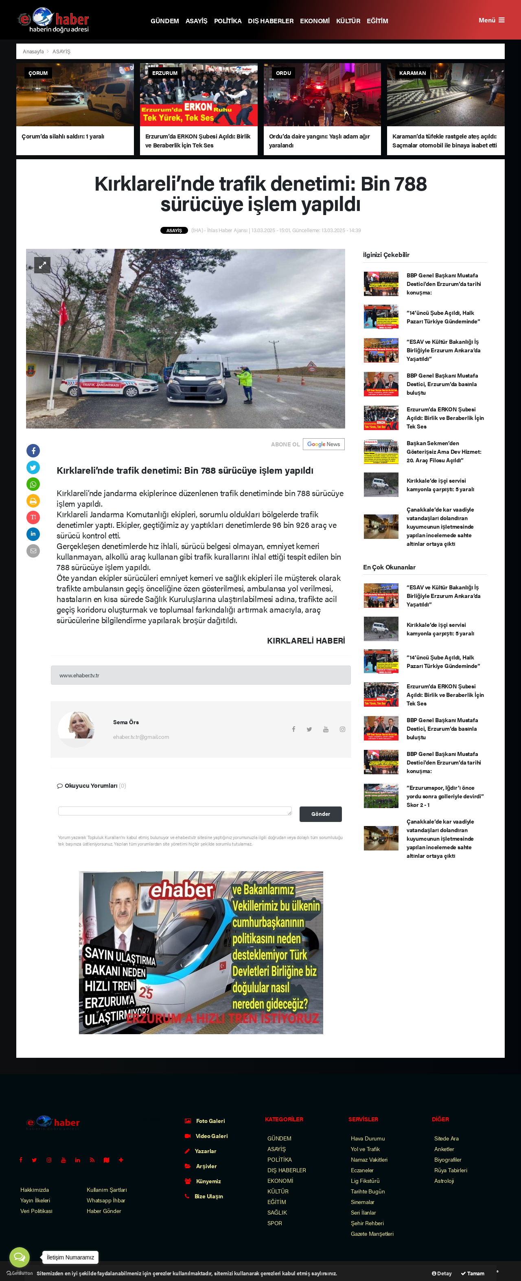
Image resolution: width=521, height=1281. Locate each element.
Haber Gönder (104, 1210)
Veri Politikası (36, 1210)
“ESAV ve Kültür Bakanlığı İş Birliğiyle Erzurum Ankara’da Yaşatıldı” (444, 350)
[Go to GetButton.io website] (20, 1272)
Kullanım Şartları (107, 1189)
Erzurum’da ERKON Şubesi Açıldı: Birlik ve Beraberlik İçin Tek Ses (445, 417)
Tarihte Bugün (368, 1191)
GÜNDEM (165, 20)
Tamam (472, 1273)
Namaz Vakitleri (369, 1159)
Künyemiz (203, 1181)
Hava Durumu (368, 1138)
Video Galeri (206, 1136)
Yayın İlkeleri (35, 1200)
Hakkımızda (34, 1189)
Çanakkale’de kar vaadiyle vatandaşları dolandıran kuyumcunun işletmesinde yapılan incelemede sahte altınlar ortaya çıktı (440, 526)
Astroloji (444, 1180)
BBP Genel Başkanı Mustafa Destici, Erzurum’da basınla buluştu (442, 383)
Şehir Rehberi (367, 1223)
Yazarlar (201, 1151)
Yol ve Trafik (365, 1149)
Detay (442, 1273)
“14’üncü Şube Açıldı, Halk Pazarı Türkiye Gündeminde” (443, 316)
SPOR (274, 1223)
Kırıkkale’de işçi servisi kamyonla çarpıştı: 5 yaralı (440, 484)
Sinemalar (362, 1202)
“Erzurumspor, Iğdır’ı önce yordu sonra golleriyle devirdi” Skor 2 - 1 (445, 796)
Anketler (444, 1149)
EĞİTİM (377, 20)
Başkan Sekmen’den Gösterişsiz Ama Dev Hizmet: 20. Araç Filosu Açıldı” (444, 451)
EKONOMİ (315, 20)
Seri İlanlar (363, 1212)
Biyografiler (448, 1159)
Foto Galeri (205, 1120)
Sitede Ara (446, 1138)
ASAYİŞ (197, 20)
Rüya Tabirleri (450, 1170)
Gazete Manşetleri (372, 1233)
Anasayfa (34, 51)
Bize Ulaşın (204, 1196)
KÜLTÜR (348, 20)
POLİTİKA (228, 20)
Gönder (320, 813)
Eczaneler (362, 1170)
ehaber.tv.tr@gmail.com (141, 736)
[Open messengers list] (19, 1257)
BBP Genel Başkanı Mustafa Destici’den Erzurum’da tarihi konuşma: (444, 283)
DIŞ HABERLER (270, 20)
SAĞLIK (277, 1212)
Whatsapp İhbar (106, 1200)
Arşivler (201, 1166)
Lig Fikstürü (365, 1180)
